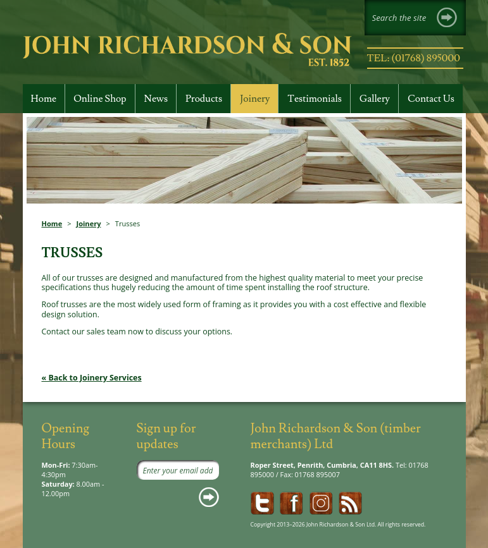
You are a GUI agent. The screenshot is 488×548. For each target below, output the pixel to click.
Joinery (89, 223)
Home (52, 223)
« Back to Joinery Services (92, 377)
